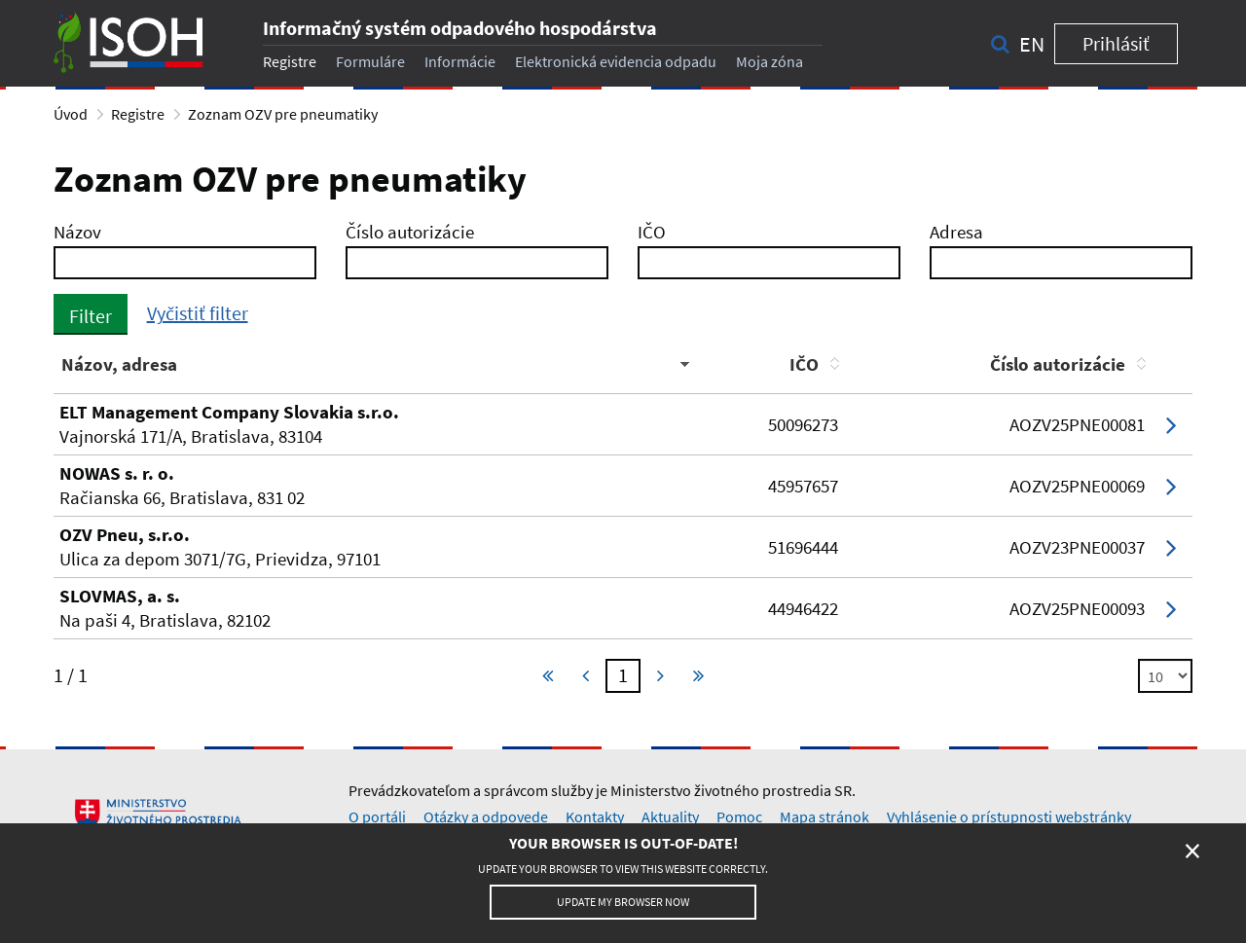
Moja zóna (769, 61)
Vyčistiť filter (197, 313)
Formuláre (370, 61)
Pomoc (739, 816)
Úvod (71, 114)
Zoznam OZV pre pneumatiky (283, 114)
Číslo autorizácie (410, 231)
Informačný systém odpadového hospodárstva (460, 28)
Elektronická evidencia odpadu (615, 61)
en (1031, 43)
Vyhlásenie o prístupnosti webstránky (1009, 816)
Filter (90, 316)
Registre (289, 61)
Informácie (459, 61)
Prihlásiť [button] (1116, 43)
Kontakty (595, 816)
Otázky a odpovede (485, 816)
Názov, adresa (119, 364)
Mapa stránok (824, 816)
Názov (77, 231)
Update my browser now (623, 901)
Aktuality (670, 816)
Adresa (956, 231)
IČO (652, 231)
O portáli (377, 816)
